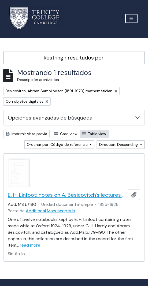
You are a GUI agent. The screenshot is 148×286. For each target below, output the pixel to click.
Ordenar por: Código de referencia (58, 144)
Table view (94, 133)
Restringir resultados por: (74, 57)
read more (30, 245)
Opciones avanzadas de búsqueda (50, 117)
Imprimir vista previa (26, 133)
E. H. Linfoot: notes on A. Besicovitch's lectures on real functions (66, 195)
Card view (65, 133)
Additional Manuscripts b (50, 211)
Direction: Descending (119, 144)
